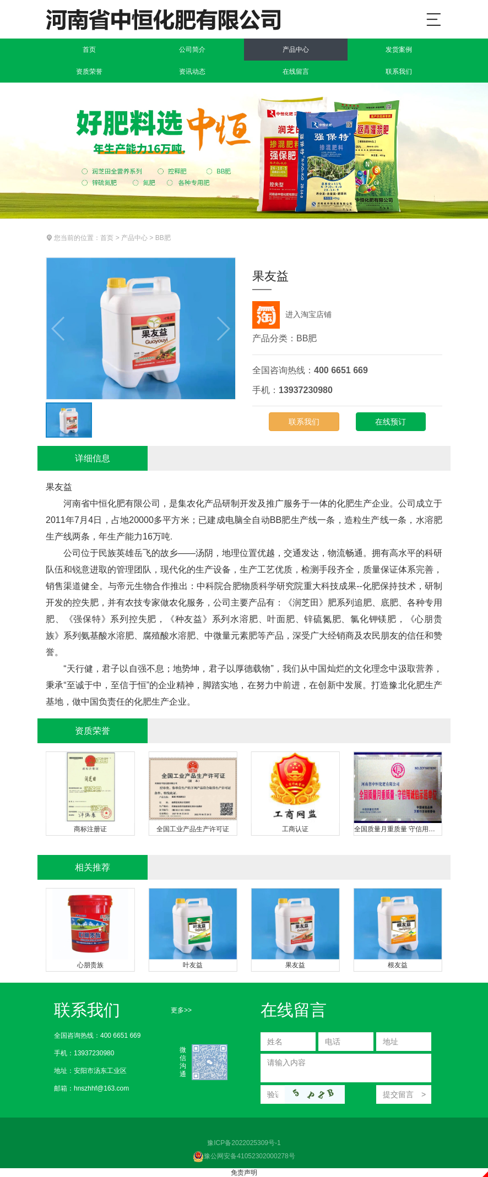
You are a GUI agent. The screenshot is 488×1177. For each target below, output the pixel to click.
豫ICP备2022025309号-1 (243, 1143)
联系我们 (399, 71)
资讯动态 (192, 71)
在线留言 (296, 71)
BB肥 (163, 238)
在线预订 (390, 421)
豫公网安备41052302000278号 (244, 1156)
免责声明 (244, 1172)
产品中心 (296, 49)
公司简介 (192, 49)
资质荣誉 (89, 71)
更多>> (181, 1010)
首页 (89, 49)
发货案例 (399, 49)
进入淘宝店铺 (292, 314)
